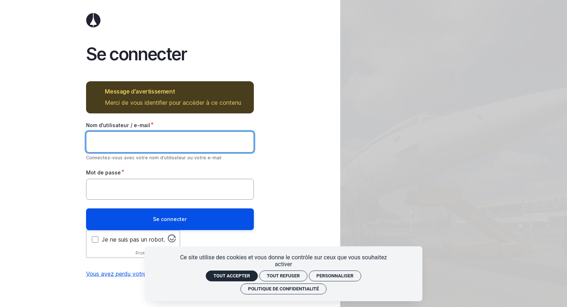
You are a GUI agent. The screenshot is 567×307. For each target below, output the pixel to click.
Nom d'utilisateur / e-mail (118, 125)
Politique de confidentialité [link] (283, 288)
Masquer (243, 91)
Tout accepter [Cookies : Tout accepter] (231, 275)
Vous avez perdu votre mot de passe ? (137, 273)
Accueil (170, 20)
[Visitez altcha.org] (172, 240)
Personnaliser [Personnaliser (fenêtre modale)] (335, 275)
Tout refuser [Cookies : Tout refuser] (283, 275)
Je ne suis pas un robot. (133, 239)
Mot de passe (103, 172)
